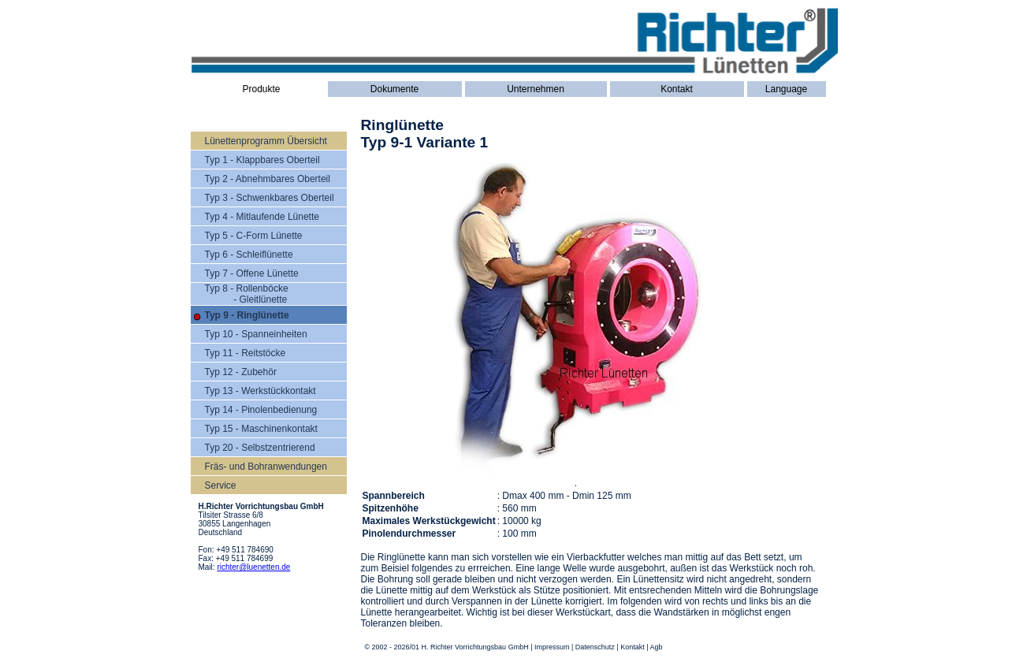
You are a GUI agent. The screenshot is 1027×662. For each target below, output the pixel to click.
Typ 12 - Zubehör (241, 371)
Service (220, 485)
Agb (656, 647)
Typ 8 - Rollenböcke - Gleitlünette (246, 294)
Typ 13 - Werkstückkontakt (260, 390)
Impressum (552, 647)
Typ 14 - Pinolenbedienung (261, 409)
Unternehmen (535, 89)
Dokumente (394, 89)
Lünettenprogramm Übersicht (266, 141)
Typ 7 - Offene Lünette (252, 273)
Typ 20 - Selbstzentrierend (260, 447)
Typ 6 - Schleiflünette (249, 254)
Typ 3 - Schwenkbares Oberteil (269, 197)
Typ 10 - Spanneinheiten (256, 334)
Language (786, 89)
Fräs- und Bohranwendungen (266, 466)
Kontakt (676, 89)
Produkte (261, 89)
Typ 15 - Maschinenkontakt (261, 428)
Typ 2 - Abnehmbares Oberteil (267, 178)
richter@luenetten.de (253, 567)
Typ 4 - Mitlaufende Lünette (262, 216)
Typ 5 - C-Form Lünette (254, 235)
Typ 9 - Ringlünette (247, 315)
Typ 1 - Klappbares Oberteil (262, 160)
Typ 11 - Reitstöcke (245, 353)
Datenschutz (595, 647)
